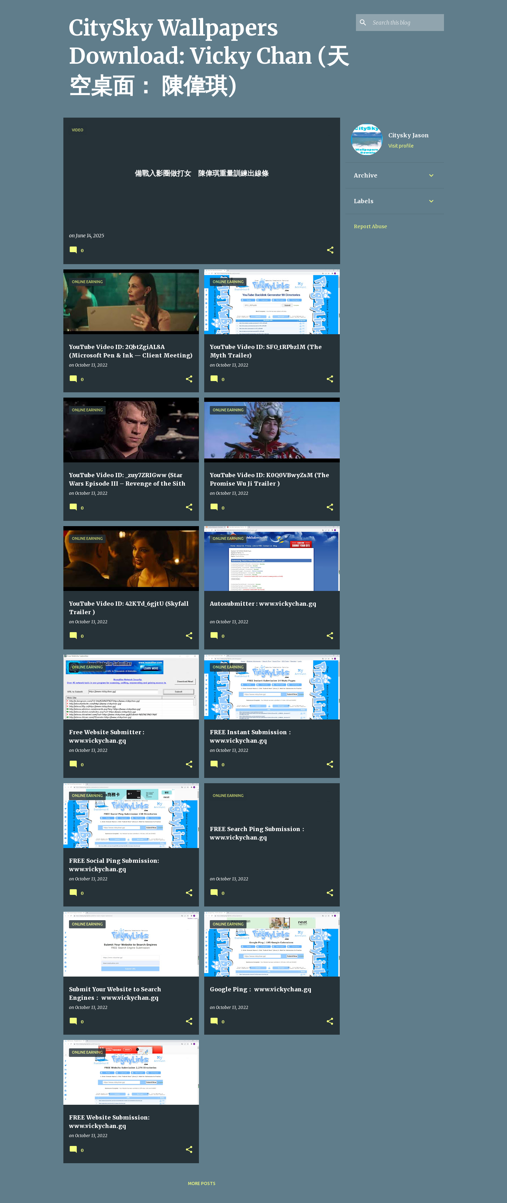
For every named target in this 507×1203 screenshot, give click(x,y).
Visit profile (401, 146)
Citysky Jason (408, 135)
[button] (330, 250)
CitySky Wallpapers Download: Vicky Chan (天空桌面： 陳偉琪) (209, 56)
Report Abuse (370, 226)
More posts (201, 1183)
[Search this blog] (407, 22)
